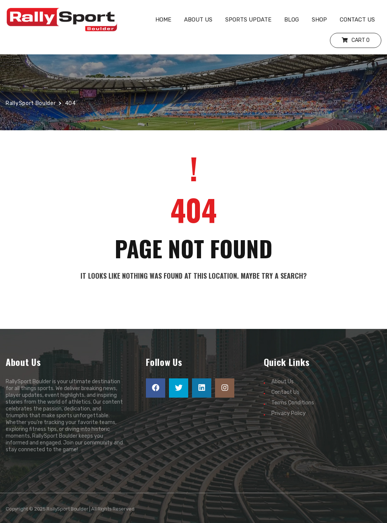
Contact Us (285, 392)
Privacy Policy (288, 413)
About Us (282, 381)
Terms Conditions (292, 403)
